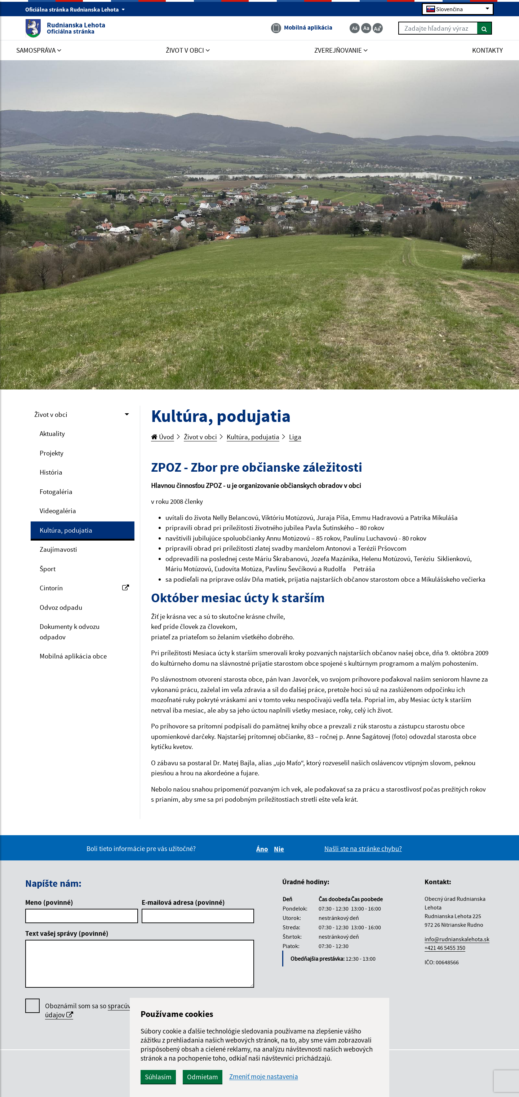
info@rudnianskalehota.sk (457, 939)
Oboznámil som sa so (110, 1010)
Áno (263, 849)
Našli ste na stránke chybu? (363, 848)
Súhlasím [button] (158, 1076)
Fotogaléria (56, 491)
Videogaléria (58, 510)
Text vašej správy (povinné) (66, 933)
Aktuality (52, 433)
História (51, 472)
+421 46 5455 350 (445, 947)
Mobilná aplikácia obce (73, 656)
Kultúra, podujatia (66, 530)
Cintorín (84, 587)
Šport (48, 568)
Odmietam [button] (202, 1076)
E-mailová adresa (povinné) (183, 902)
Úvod (162, 436)
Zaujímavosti (58, 549)
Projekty (51, 453)
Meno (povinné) (49, 902)
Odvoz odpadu (61, 607)
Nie (280, 849)
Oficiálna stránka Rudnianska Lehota (75, 9)
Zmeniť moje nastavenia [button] (263, 1076)
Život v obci (50, 414)
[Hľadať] (484, 28)
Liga (295, 436)
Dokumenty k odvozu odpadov (69, 631)
